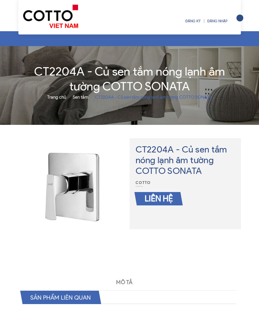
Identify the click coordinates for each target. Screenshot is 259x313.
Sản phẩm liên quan (60, 297)
